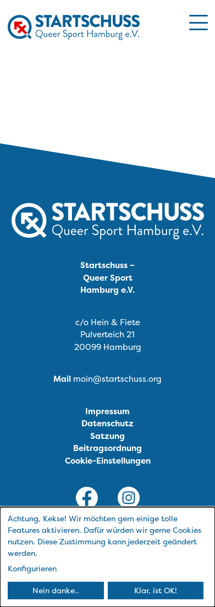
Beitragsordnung (107, 448)
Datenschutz (107, 423)
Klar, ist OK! (155, 590)
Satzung (107, 436)
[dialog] (107, 557)
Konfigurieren (32, 568)
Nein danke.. (55, 590)
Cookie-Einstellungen (108, 460)
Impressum (107, 411)
